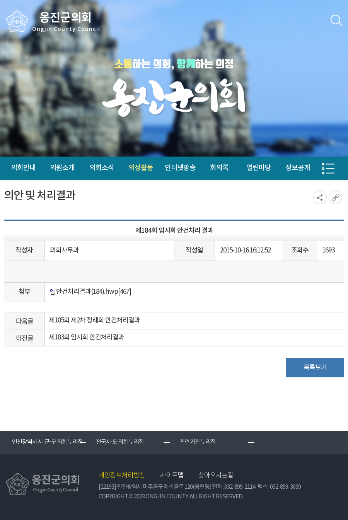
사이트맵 (171, 475)
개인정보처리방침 (122, 475)
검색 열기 (336, 20)
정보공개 (297, 168)
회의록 (219, 168)
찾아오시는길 (215, 475)
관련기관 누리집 (198, 442)
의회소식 (101, 168)
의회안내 (23, 168)
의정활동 (140, 168)
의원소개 (62, 168)
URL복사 (335, 197)
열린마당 (258, 168)
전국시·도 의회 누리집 (120, 442)
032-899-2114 (239, 487)
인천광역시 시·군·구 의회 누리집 (47, 442)
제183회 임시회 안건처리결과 (86, 337)
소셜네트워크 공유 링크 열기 (320, 197)
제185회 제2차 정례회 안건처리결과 (94, 320)
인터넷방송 (180, 168)
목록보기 (315, 368)
